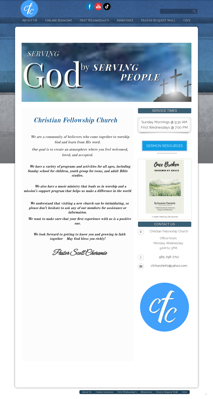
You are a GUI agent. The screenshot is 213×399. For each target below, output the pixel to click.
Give (186, 20)
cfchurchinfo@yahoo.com (169, 266)
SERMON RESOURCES (164, 146)
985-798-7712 (169, 257)
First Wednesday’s (94, 20)
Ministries (125, 20)
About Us (29, 20)
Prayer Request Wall (158, 20)
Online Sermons (58, 20)
